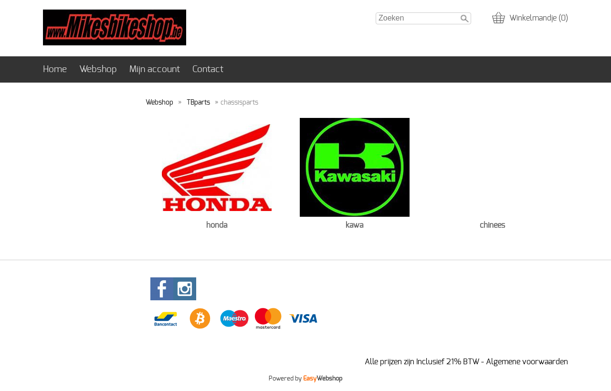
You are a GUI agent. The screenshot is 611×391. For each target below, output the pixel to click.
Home (55, 69)
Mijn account (154, 69)
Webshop (98, 69)
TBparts (198, 102)
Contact (207, 69)
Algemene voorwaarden (527, 362)
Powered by (305, 378)
